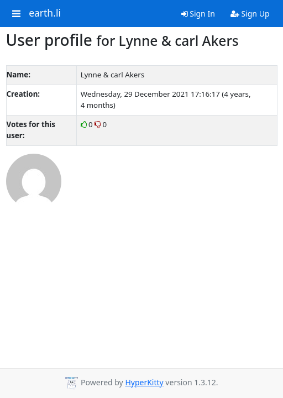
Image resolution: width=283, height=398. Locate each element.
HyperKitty (144, 382)
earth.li (45, 13)
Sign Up (250, 13)
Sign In (198, 13)
